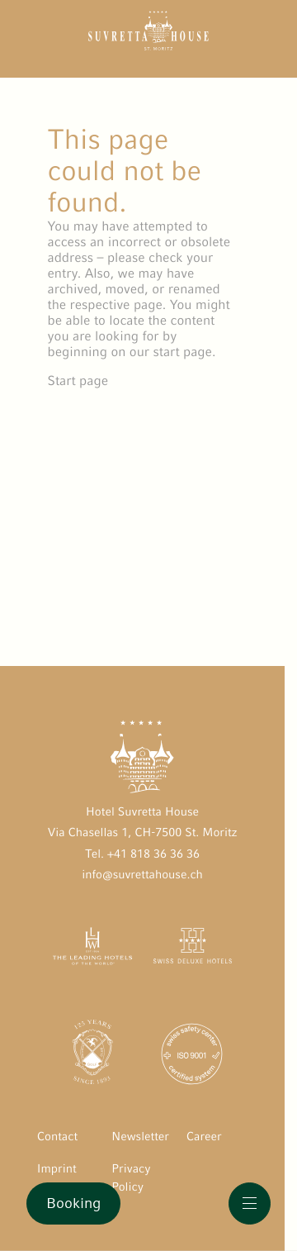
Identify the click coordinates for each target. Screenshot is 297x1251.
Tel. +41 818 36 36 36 (142, 854)
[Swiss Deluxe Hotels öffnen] (193, 949)
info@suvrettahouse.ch (142, 875)
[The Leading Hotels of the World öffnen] (93, 949)
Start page (78, 380)
